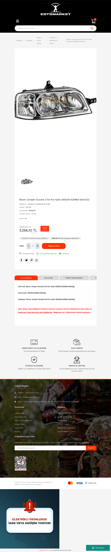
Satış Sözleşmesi (64, 413)
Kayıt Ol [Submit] (91, 448)
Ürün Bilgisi (26, 278)
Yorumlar (48, 278)
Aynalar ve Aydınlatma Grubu (39, 204)
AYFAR (28, 207)
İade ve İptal (62, 420)
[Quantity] (33, 246)
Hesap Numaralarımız (66, 428)
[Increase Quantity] (38, 246)
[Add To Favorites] (26, 254)
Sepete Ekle (54, 246)
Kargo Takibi (20, 424)
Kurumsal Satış (21, 417)
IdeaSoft (42, 550)
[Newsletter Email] (50, 448)
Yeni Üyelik (19, 428)
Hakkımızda (19, 413)
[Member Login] (56, 21)
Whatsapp (98, 548)
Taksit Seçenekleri (74, 278)
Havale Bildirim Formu (66, 431)
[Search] (56, 28)
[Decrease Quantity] (29, 246)
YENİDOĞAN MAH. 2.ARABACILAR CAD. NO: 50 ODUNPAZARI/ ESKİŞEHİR (51, 402)
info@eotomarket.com (31, 397)
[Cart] (94, 21)
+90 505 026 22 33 (32, 393)
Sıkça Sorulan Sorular (23, 420)
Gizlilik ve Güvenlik (64, 417)
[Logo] (55, 9)
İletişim (17, 431)
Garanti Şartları (63, 424)
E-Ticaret (50, 550)
